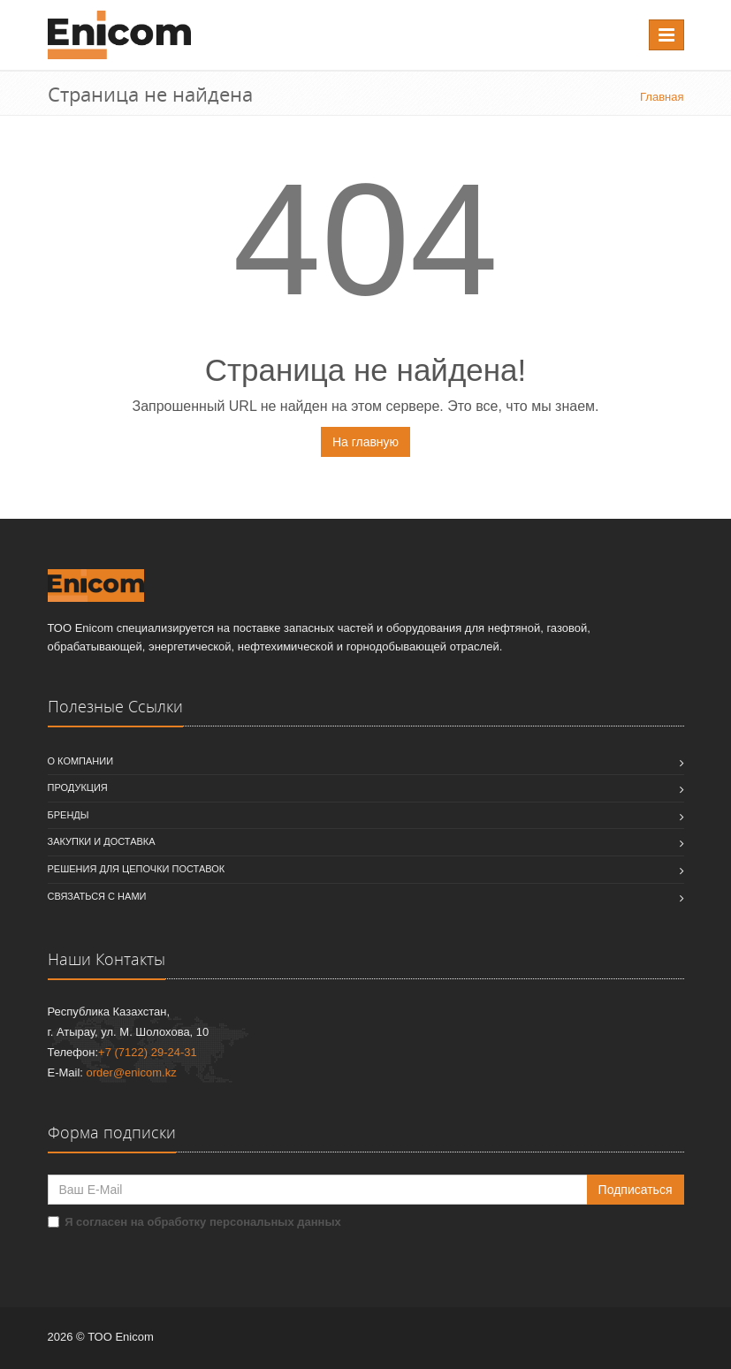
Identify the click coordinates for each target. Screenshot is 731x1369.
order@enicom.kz (132, 1072)
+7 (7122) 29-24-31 (147, 1052)
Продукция (78, 787)
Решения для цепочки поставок (136, 868)
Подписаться (635, 1190)
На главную (365, 442)
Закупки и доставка (102, 841)
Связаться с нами (97, 896)
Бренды (68, 815)
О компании (81, 761)
